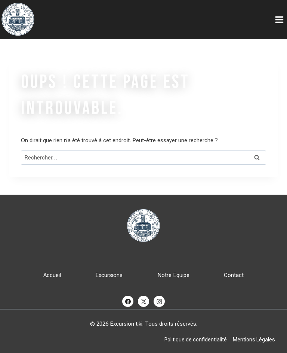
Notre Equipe (173, 275)
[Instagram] (159, 301)
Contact (234, 275)
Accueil (52, 275)
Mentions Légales (254, 340)
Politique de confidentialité (195, 340)
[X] (143, 301)
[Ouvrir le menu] (279, 19)
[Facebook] (127, 301)
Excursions (109, 275)
